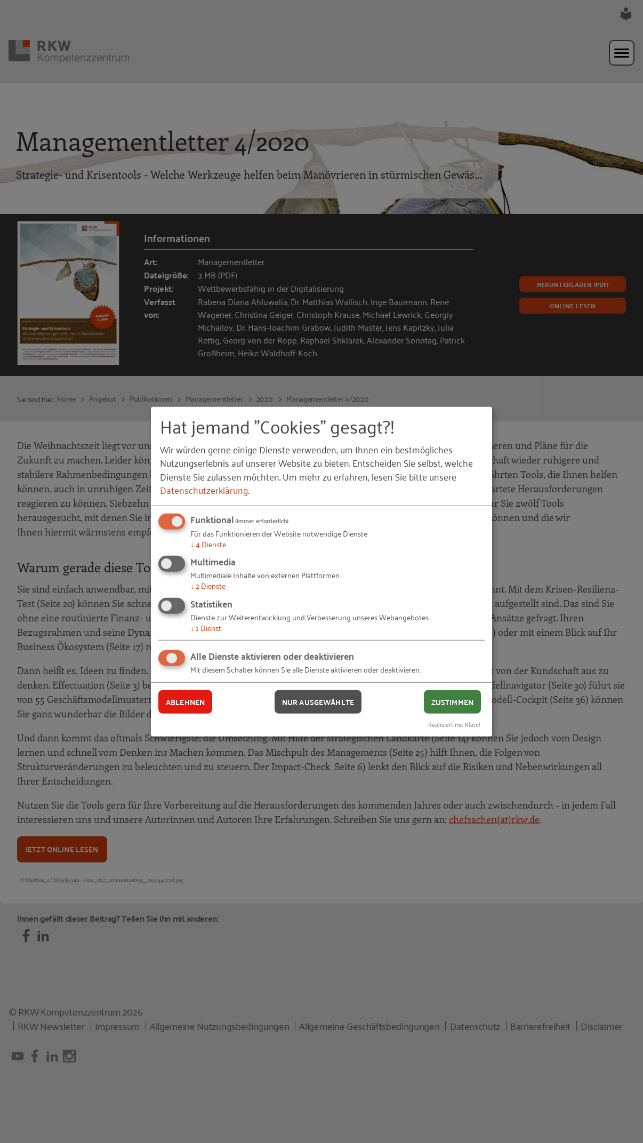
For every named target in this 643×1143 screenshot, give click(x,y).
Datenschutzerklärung (204, 489)
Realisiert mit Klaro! (454, 724)
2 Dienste (208, 585)
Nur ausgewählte (318, 701)
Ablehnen (185, 701)
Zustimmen (452, 701)
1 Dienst (205, 627)
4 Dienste (208, 543)
